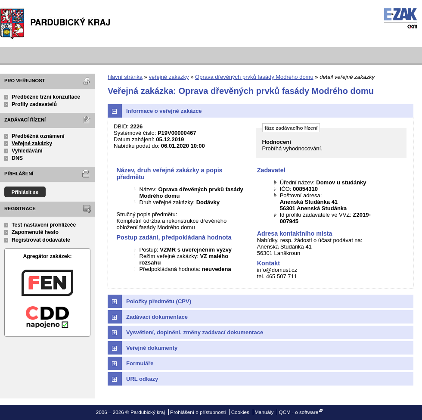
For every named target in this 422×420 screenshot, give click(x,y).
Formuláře (140, 363)
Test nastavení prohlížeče (44, 225)
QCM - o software (299, 412)
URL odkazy (142, 379)
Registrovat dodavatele (41, 240)
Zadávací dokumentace (157, 317)
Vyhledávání (27, 151)
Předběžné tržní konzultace (46, 97)
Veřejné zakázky (32, 143)
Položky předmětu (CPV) (158, 301)
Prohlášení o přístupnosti (198, 412)
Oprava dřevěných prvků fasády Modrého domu (254, 77)
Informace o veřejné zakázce (164, 111)
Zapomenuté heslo (35, 232)
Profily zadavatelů (34, 104)
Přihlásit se (25, 192)
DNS (17, 158)
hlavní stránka (125, 77)
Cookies (240, 412)
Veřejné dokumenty (151, 348)
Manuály (263, 412)
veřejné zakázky (169, 77)
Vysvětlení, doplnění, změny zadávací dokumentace (194, 332)
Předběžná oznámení (38, 136)
